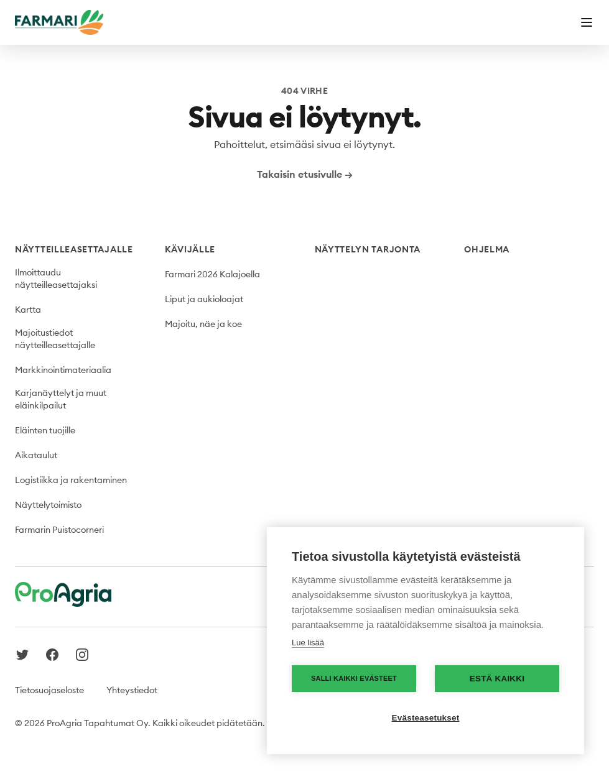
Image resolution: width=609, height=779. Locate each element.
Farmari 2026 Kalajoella (212, 274)
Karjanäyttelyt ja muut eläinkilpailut (60, 399)
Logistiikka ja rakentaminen (71, 480)
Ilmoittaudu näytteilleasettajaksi (56, 278)
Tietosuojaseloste (49, 690)
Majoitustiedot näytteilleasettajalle (55, 339)
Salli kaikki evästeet (354, 678)
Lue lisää (308, 642)
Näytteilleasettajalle (74, 249)
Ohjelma (486, 249)
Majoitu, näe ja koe (203, 324)
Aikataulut (36, 455)
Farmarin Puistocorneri (59, 529)
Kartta (28, 309)
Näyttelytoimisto (48, 504)
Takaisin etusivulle (305, 174)
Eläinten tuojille (45, 430)
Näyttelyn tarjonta (368, 249)
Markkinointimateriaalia (63, 370)
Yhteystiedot (131, 690)
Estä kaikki (497, 678)
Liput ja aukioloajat (204, 299)
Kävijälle (190, 249)
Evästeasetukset (426, 717)
